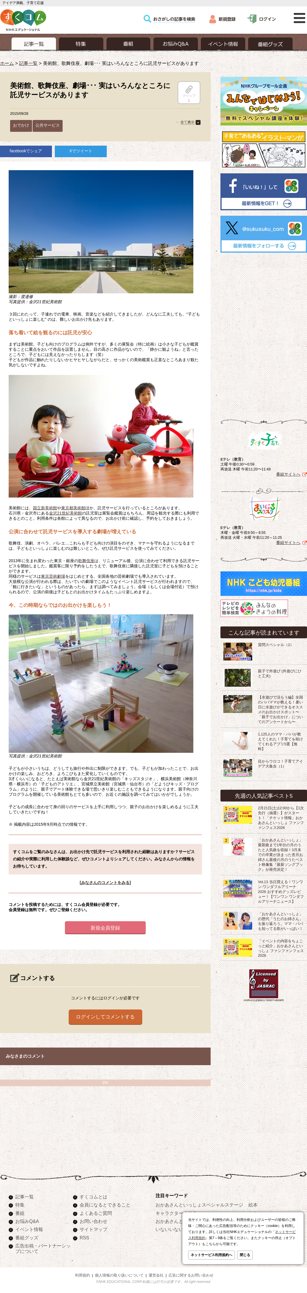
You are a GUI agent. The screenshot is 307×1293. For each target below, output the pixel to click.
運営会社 (156, 1275)
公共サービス (47, 125)
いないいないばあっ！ (179, 1229)
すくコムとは (93, 1196)
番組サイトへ (288, 474)
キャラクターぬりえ (176, 1213)
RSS (84, 1237)
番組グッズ (26, 1237)
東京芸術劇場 (53, 576)
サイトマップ (93, 1229)
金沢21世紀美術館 (65, 513)
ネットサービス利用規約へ (211, 1255)
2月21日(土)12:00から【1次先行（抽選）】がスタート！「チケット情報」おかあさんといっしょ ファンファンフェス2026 (281, 818)
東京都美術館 (73, 508)
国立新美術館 (45, 508)
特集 (20, 1204)
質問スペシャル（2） (276, 645)
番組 (20, 1213)
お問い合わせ (93, 1221)
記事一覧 (28, 63)
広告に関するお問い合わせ (191, 1275)
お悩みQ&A (27, 1221)
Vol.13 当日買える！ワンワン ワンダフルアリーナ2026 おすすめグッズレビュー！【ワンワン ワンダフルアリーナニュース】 (281, 892)
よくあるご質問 (96, 1213)
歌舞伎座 (86, 560)
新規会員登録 (105, 928)
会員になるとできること (105, 1204)
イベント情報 (29, 1229)
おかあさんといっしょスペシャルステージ (199, 1204)
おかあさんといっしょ (179, 1221)
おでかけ (21, 125)
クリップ (189, 91)
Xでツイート (80, 151)
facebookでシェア (26, 151)
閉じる (245, 1255)
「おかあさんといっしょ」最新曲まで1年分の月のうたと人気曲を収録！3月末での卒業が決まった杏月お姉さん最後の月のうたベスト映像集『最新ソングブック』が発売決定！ (280, 855)
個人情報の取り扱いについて (119, 1275)
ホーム (7, 63)
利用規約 (82, 1275)
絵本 (253, 1204)
